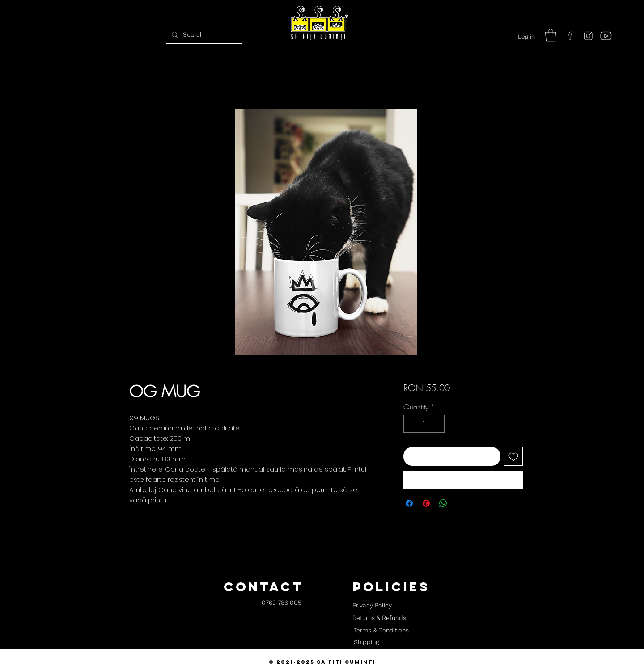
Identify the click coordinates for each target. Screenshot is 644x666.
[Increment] (437, 423)
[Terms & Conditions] (381, 630)
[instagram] (588, 35)
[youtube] (606, 35)
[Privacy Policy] (372, 605)
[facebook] (570, 35)
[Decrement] (411, 423)
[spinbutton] (424, 423)
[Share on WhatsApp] (443, 503)
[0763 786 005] (281, 603)
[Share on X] (460, 503)
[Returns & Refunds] (379, 618)
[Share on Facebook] (409, 503)
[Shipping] (366, 642)
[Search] (203, 34)
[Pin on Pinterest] (426, 503)
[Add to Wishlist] (513, 456)
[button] (550, 35)
